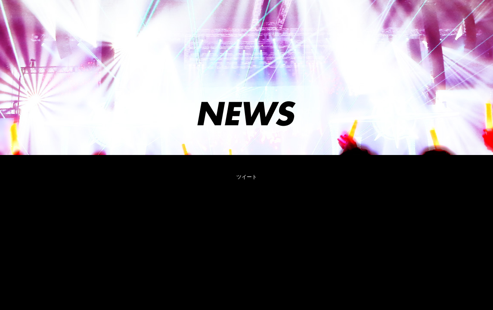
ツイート (246, 177)
